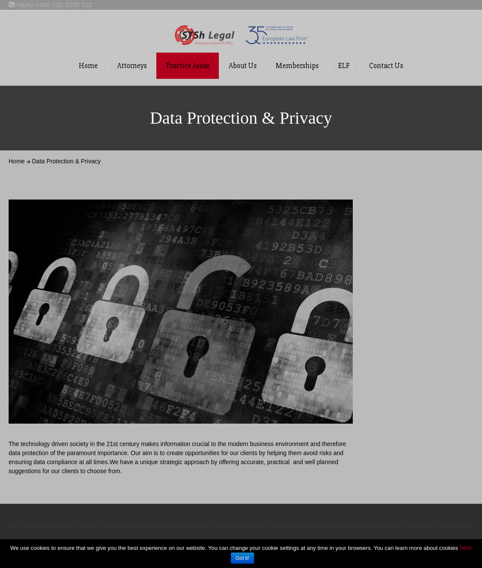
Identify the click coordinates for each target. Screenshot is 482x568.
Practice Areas (187, 65)
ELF (344, 65)
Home (88, 65)
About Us (243, 65)
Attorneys (132, 65)
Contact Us (386, 65)
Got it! (242, 558)
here (466, 547)
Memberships (297, 65)
